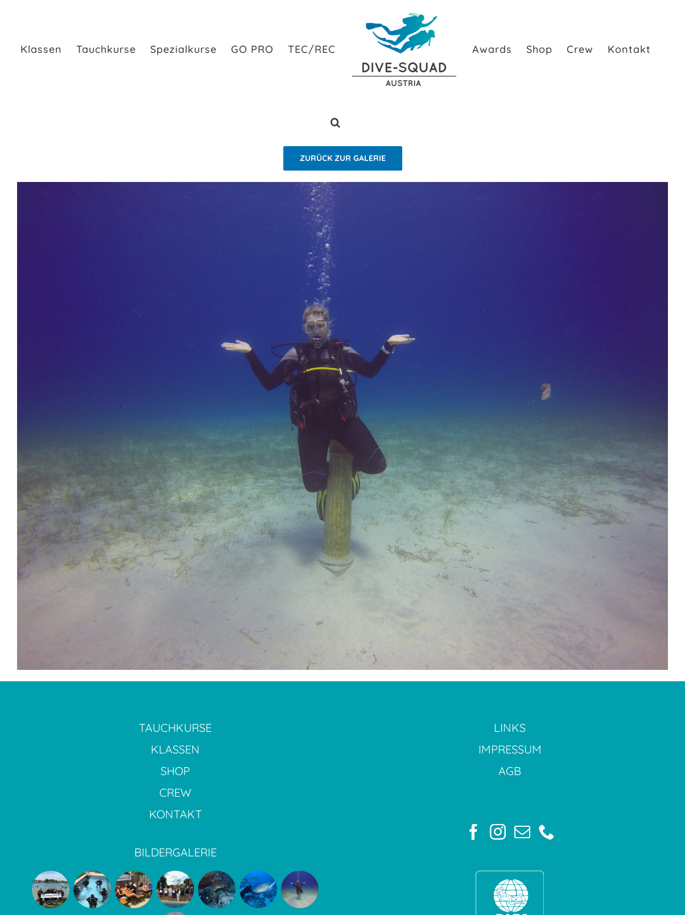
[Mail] (522, 832)
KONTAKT (175, 814)
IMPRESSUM (510, 749)
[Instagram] (498, 832)
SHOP (175, 771)
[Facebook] (473, 832)
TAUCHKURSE (175, 728)
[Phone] (547, 832)
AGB (509, 771)
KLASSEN (175, 749)
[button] (336, 122)
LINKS (510, 728)
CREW (175, 792)
